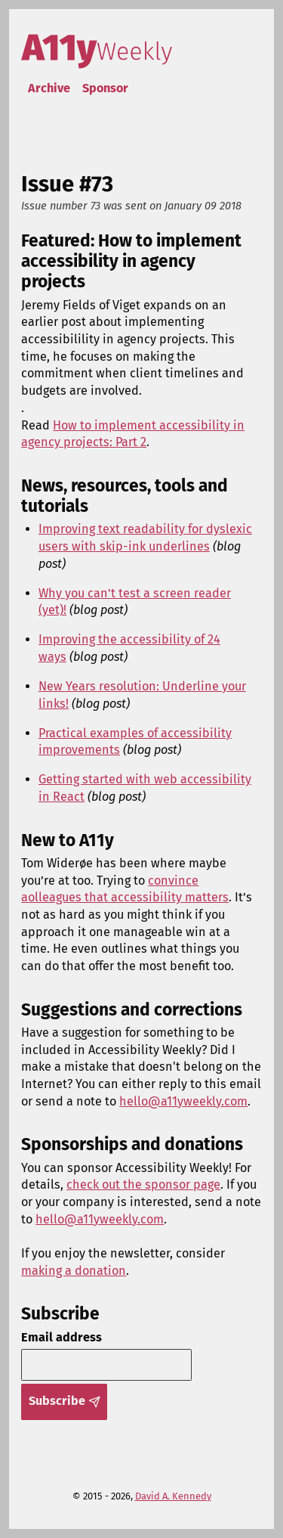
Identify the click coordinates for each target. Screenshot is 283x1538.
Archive (49, 88)
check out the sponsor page (143, 1184)
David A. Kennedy (173, 1496)
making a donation (73, 1271)
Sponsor (105, 88)
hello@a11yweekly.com (183, 1101)
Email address (61, 1337)
